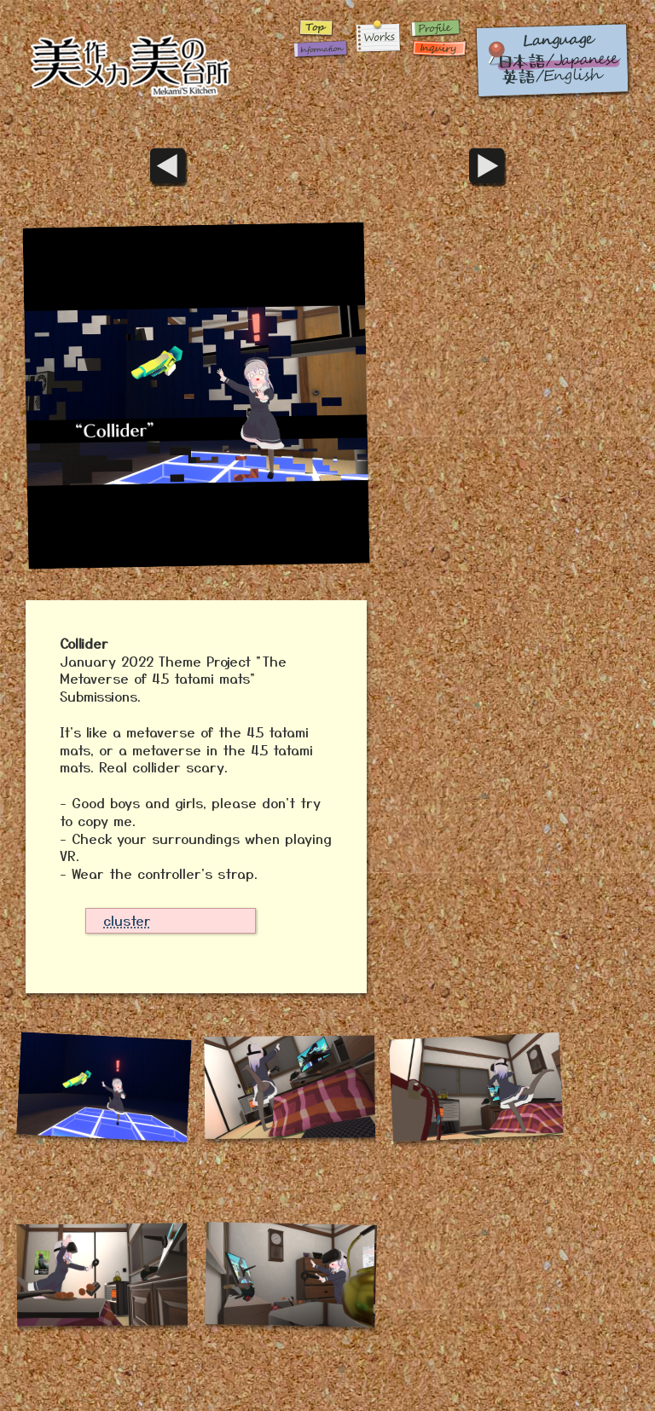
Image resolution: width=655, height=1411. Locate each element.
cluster (127, 920)
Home (152, 59)
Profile (437, 27)
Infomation (318, 49)
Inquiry (437, 49)
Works (378, 38)
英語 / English (552, 59)
